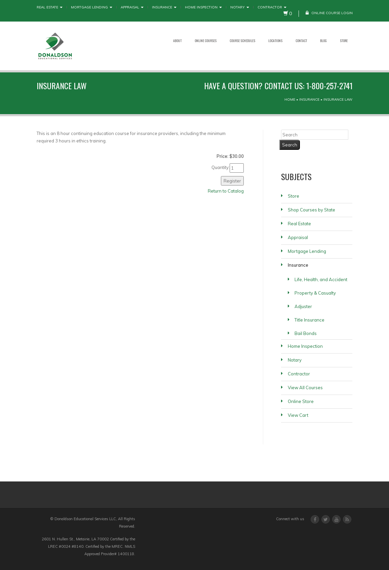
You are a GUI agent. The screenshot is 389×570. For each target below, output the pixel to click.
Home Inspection (203, 7)
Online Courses (206, 40)
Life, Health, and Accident (321, 279)
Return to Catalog (226, 191)
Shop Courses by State (311, 209)
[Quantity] (237, 168)
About (177, 40)
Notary (239, 7)
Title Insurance (309, 320)
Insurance (164, 7)
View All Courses (305, 387)
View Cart (298, 415)
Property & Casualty (315, 293)
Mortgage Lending (91, 7)
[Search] (314, 135)
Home (289, 99)
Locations (275, 40)
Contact (301, 40)
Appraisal (132, 7)
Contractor (272, 7)
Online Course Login (329, 13)
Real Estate (50, 7)
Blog (323, 40)
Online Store (301, 401)
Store (344, 40)
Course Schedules (242, 40)
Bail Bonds (306, 333)
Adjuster (303, 306)
